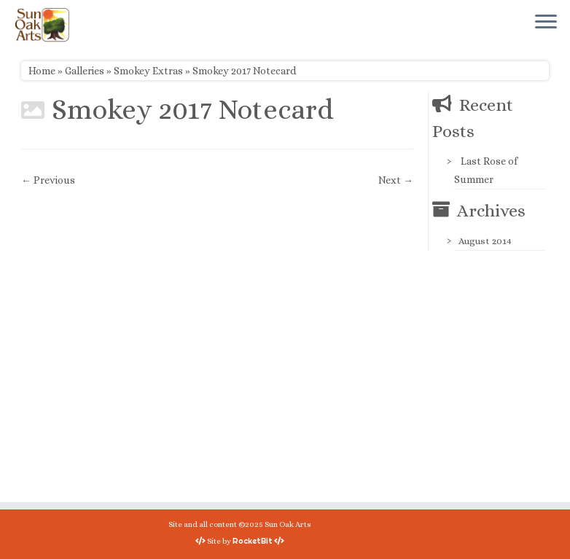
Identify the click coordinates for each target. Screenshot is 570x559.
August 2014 (485, 240)
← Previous (48, 180)
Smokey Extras (148, 71)
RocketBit (253, 541)
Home (41, 71)
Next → (395, 180)
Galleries (84, 71)
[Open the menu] (546, 23)
